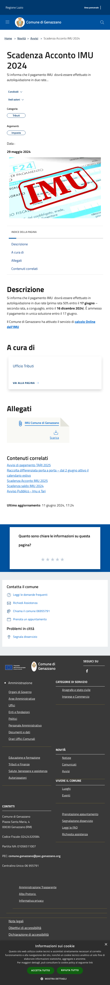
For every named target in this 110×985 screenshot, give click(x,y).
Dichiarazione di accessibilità (29, 934)
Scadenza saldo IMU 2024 (25, 485)
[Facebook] (87, 671)
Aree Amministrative (22, 698)
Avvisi (34, 38)
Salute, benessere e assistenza (28, 771)
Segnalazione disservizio (77, 821)
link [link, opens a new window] (91, 962)
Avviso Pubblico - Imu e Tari (26, 491)
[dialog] (55, 963)
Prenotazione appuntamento (80, 814)
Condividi (15, 92)
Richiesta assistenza (75, 834)
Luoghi (66, 788)
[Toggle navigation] (7, 22)
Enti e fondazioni (19, 712)
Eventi (66, 795)
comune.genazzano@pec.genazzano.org (35, 856)
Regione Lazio (14, 7)
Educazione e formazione (24, 757)
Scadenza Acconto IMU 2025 (27, 480)
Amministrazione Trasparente (37, 887)
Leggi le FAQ (70, 827)
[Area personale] (91, 7)
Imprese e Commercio (75, 696)
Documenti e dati (19, 732)
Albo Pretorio (27, 894)
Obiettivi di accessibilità (25, 927)
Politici (13, 718)
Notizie (66, 757)
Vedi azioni (16, 99)
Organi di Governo (20, 692)
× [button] (105, 944)
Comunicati (69, 764)
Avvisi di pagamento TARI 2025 (29, 465)
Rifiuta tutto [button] (70, 970)
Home (8, 38)
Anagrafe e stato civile (76, 690)
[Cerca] (102, 22)
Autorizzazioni (18, 777)
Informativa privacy (31, 900)
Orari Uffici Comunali (22, 739)
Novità (21, 38)
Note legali (16, 921)
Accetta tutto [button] (40, 970)
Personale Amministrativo (25, 725)
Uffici (12, 705)
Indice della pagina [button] (24, 232)
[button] (55, 979)
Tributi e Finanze (19, 764)
